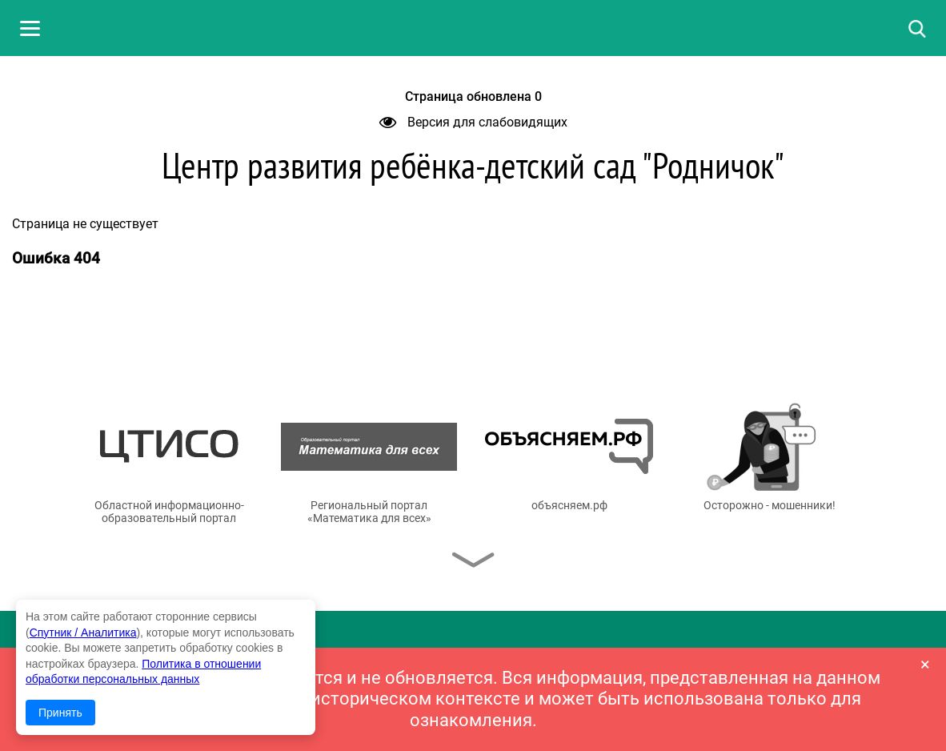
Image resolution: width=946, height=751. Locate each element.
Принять (60, 712)
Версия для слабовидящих (473, 122)
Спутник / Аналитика (83, 632)
